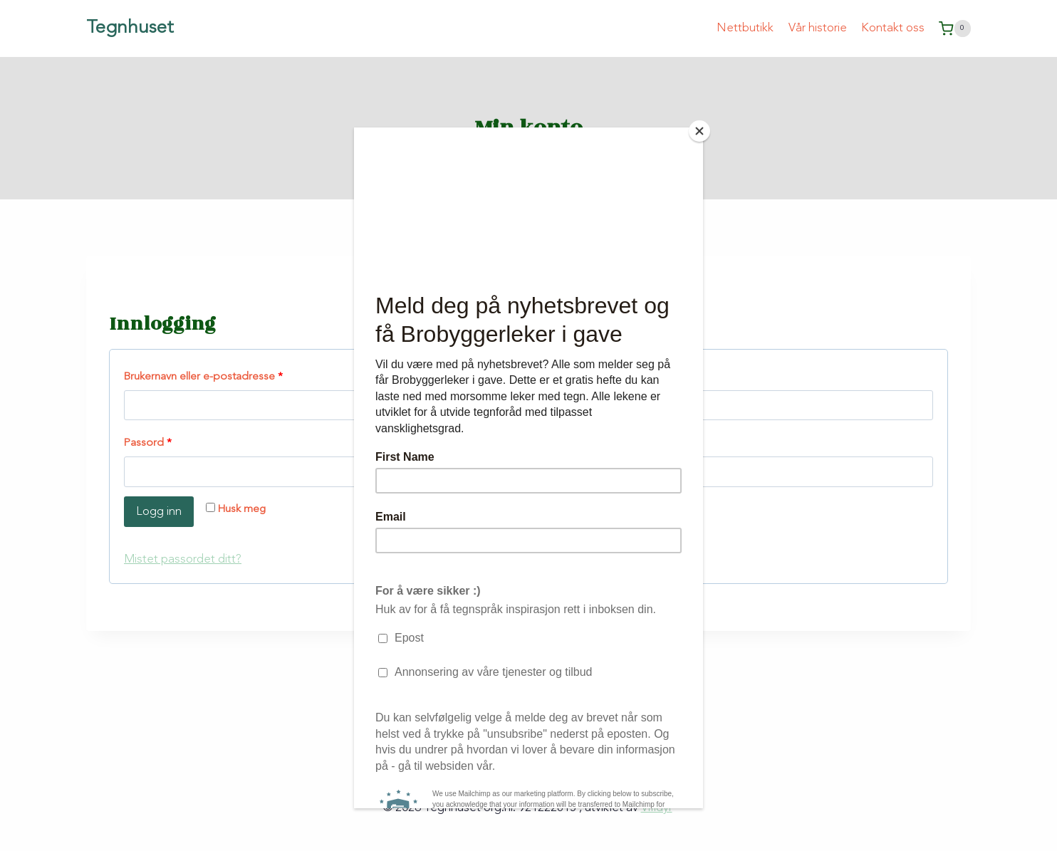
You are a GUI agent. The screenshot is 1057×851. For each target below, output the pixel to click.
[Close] (699, 131)
